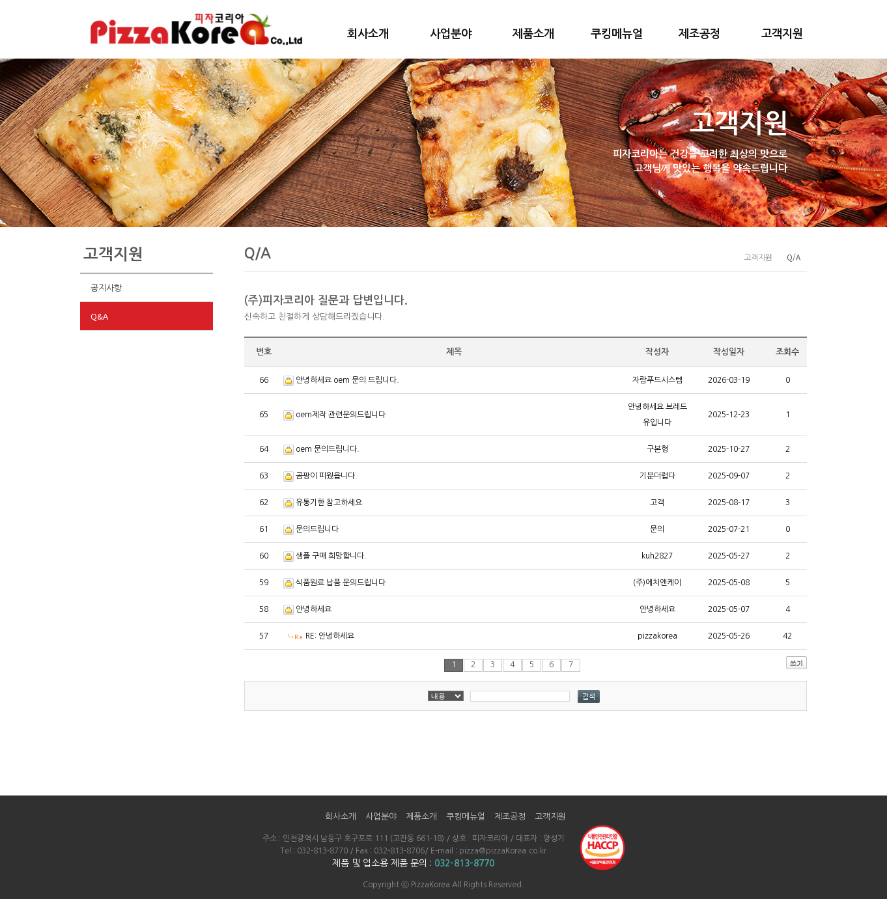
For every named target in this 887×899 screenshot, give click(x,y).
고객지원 (782, 34)
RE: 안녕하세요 (329, 636)
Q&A (99, 316)
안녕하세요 (313, 609)
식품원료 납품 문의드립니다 (341, 583)
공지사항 (106, 287)
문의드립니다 (317, 529)
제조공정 (699, 34)
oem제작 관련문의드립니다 (341, 415)
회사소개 (368, 34)
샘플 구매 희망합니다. (331, 556)
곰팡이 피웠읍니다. (327, 476)
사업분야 (451, 34)
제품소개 (533, 34)
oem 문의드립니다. (327, 449)
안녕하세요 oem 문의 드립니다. (347, 380)
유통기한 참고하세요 (329, 502)
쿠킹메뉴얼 (617, 34)
